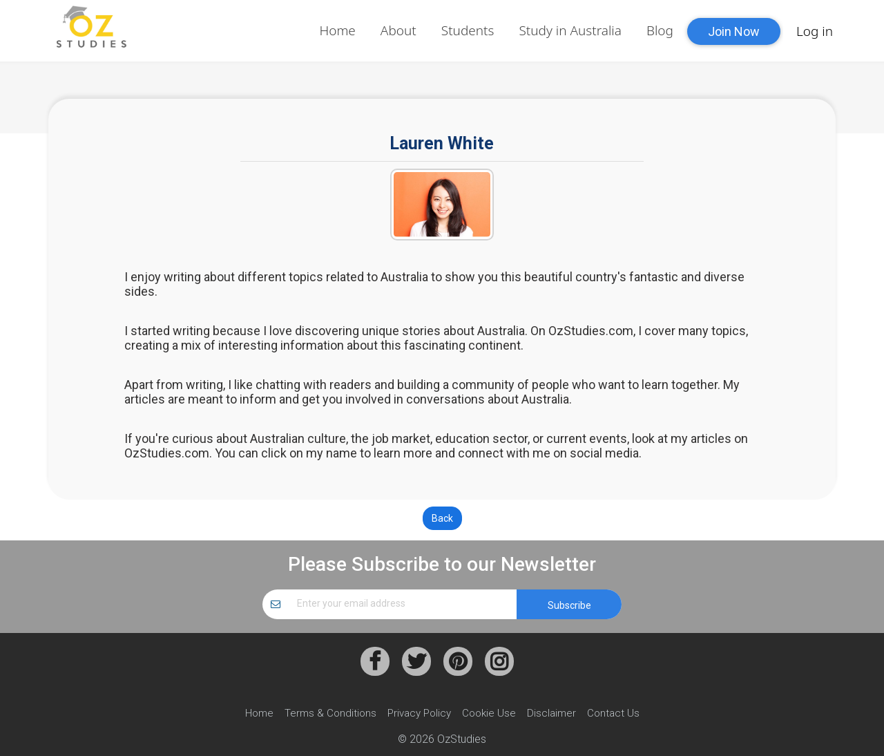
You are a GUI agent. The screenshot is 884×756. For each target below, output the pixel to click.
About (398, 30)
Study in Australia (570, 30)
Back (442, 518)
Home (337, 30)
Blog (659, 30)
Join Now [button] (734, 31)
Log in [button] (814, 31)
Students (467, 30)
